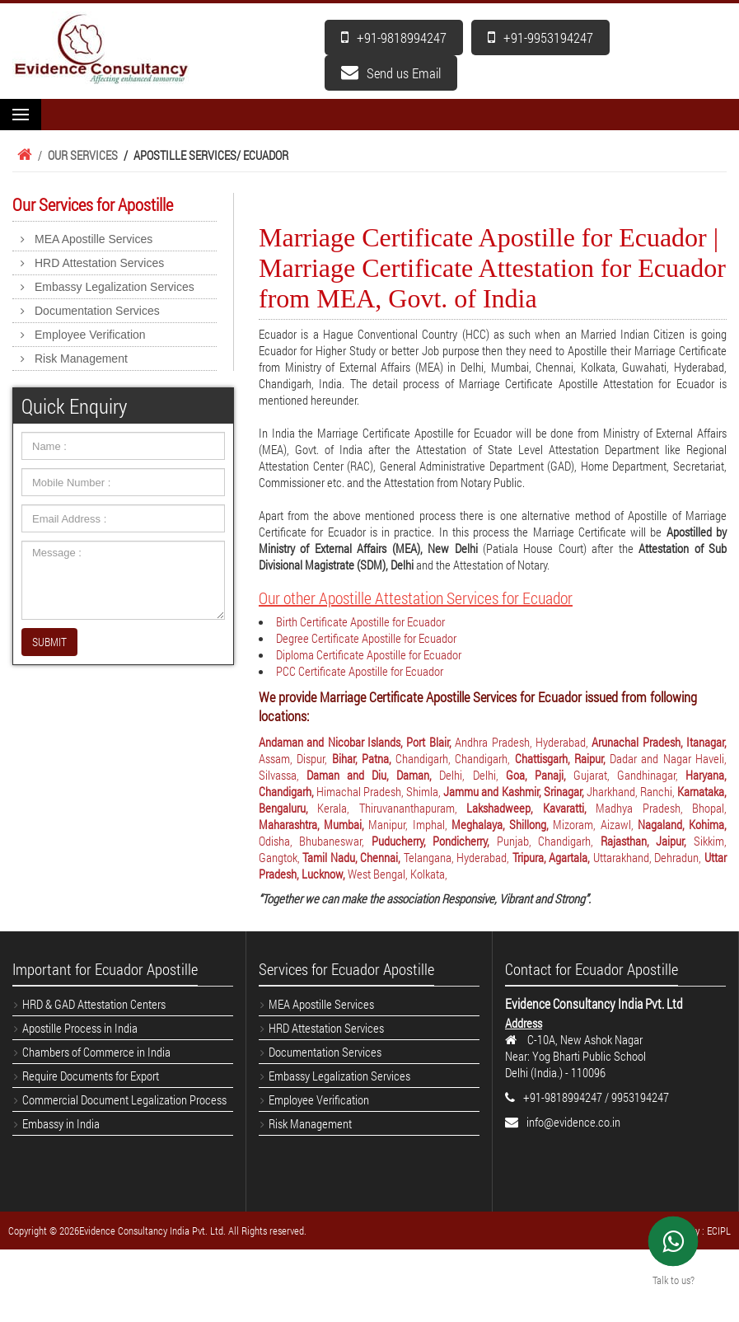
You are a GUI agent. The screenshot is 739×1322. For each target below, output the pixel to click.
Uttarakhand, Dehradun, (648, 857)
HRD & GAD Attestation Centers (94, 1004)
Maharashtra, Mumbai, (313, 824)
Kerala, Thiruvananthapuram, (391, 807)
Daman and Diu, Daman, (372, 774)
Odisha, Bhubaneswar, (315, 840)
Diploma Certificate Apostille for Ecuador (368, 654)
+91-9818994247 (394, 37)
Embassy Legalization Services (114, 286)
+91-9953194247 (540, 37)
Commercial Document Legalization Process (124, 1099)
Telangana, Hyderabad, (458, 857)
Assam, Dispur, (295, 758)
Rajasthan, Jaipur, (647, 840)
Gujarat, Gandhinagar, (629, 774)
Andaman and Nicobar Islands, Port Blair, (357, 742)
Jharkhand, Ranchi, (632, 791)
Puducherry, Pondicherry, (434, 840)
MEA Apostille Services (93, 239)
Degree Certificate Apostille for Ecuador (366, 638)
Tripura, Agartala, (552, 857)
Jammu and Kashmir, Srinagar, (514, 791)
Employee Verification (90, 334)
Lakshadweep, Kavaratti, (531, 807)
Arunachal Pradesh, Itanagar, (659, 742)
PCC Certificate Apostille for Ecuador (359, 671)
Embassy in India (61, 1123)
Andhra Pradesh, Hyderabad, (523, 742)
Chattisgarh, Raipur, (562, 758)
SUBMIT (49, 641)
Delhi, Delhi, (472, 774)
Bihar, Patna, (364, 758)
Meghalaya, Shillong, (502, 824)
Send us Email (391, 72)
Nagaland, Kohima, (682, 824)
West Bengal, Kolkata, (397, 873)
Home (22, 155)
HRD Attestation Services (99, 263)
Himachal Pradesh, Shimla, (379, 791)
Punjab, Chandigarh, (549, 840)
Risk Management (81, 358)
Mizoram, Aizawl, (595, 824)
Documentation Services (97, 310)
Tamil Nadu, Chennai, (353, 857)
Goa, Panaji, (539, 774)
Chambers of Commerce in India (96, 1051)
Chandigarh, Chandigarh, (455, 758)
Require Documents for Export (90, 1075)
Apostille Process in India (80, 1028)
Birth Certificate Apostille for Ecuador (360, 621)
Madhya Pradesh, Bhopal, (661, 807)
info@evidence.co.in (573, 1121)
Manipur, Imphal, (409, 824)
